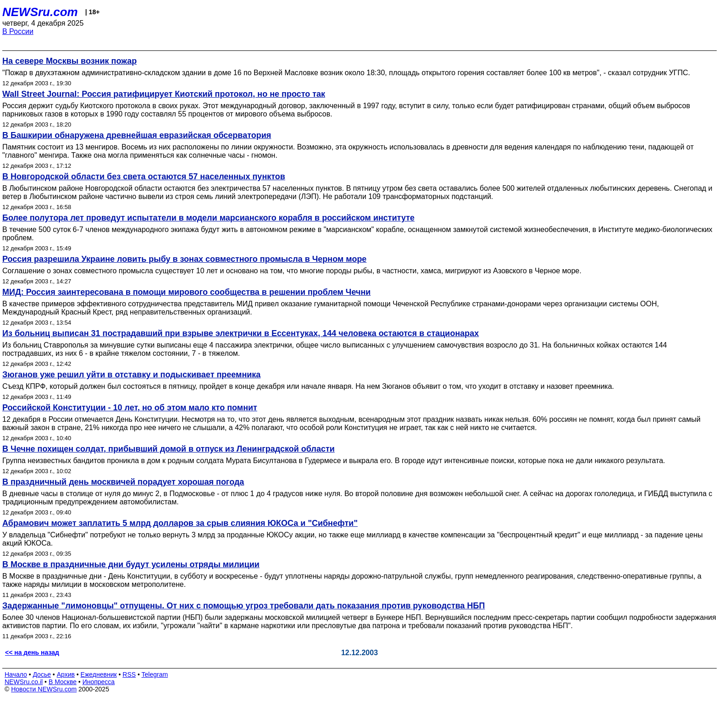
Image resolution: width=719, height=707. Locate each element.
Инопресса (99, 681)
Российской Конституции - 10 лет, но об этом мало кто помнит (129, 407)
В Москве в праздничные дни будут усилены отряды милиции (131, 564)
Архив (66, 674)
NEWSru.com (40, 12)
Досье (42, 674)
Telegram (155, 674)
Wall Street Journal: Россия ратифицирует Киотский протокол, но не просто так (163, 94)
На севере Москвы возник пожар (69, 61)
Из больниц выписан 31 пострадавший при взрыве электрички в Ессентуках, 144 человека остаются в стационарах (240, 333)
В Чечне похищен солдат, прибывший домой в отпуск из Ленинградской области (168, 448)
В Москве (63, 681)
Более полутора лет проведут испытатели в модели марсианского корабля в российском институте (208, 217)
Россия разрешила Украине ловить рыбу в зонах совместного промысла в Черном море (184, 259)
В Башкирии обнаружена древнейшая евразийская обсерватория (136, 135)
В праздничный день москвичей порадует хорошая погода (123, 481)
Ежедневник (99, 674)
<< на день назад (32, 652)
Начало (16, 674)
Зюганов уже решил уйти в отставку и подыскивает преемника (131, 374)
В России (17, 31)
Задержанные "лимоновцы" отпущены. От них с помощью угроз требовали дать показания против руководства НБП (243, 605)
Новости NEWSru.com (44, 689)
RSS (129, 674)
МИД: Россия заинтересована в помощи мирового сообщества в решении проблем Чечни (186, 292)
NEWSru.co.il (24, 681)
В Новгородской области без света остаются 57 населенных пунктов (143, 176)
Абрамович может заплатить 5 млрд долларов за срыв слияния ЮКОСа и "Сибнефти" (180, 523)
